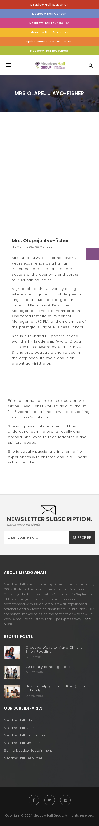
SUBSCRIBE (82, 537)
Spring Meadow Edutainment (49, 41)
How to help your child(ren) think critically (56, 688)
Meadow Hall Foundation (49, 23)
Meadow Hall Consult (49, 14)
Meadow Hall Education (49, 5)
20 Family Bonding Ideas (48, 666)
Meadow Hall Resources (49, 51)
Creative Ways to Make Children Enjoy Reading (55, 649)
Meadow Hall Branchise (50, 32)
